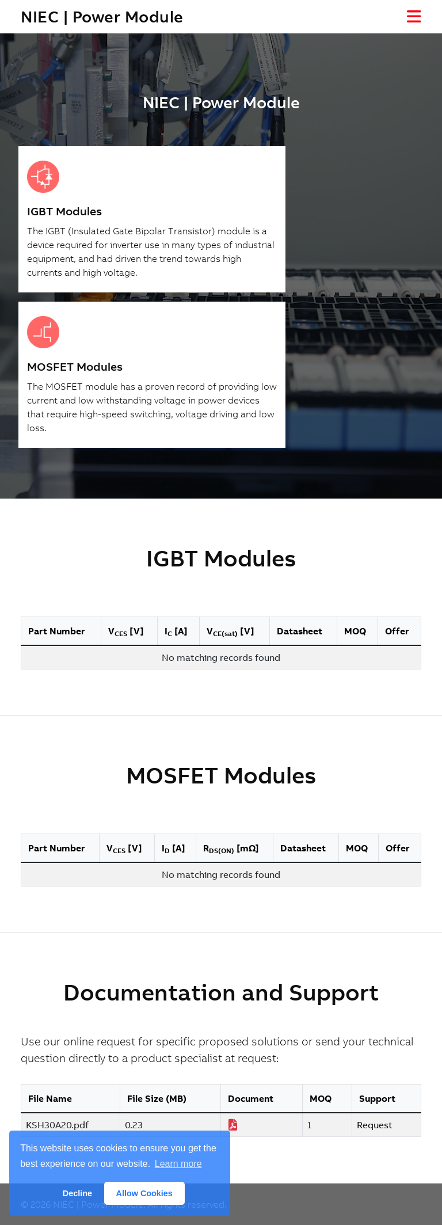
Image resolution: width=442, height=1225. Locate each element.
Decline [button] (77, 1193)
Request (375, 1125)
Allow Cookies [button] (144, 1193)
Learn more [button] (178, 1164)
